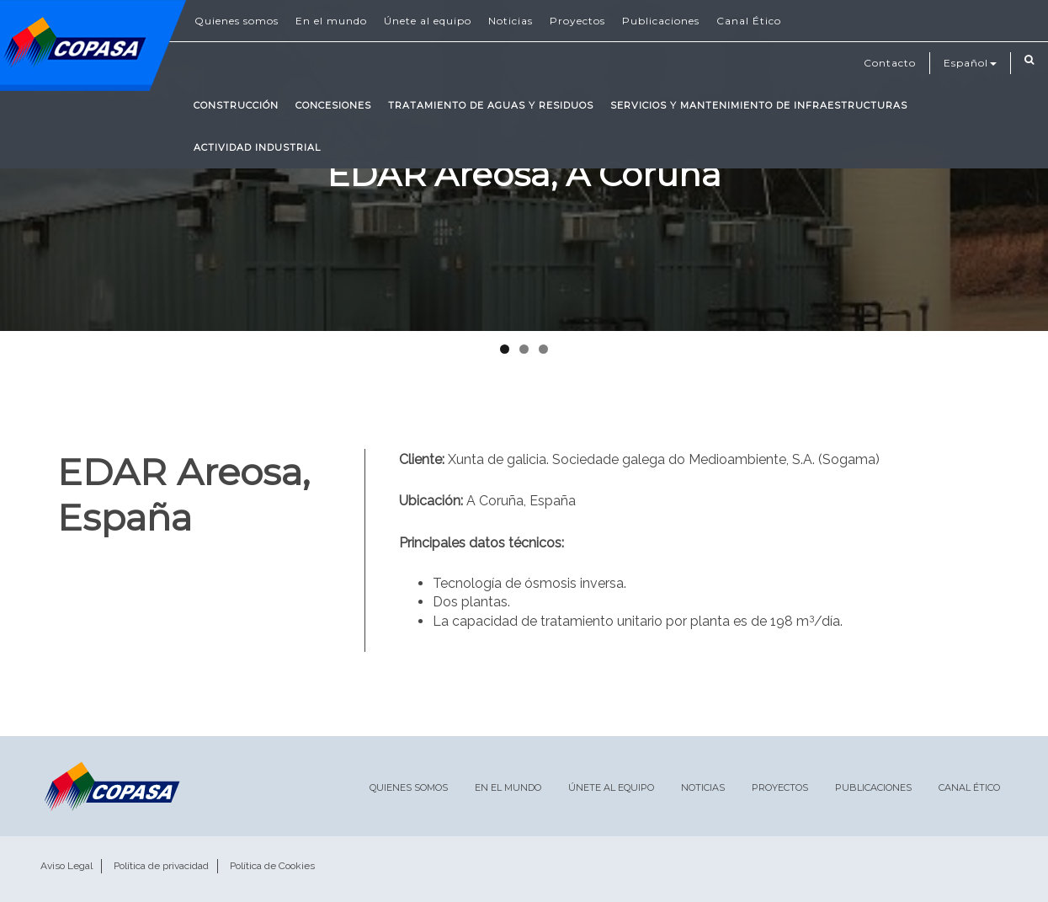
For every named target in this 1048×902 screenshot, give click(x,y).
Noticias (510, 20)
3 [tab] (543, 349)
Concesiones (333, 105)
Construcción (236, 105)
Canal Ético (748, 20)
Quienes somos (236, 20)
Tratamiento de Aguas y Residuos (490, 105)
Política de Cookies (272, 866)
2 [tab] (524, 349)
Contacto (890, 62)
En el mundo (331, 20)
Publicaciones (661, 20)
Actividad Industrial (257, 147)
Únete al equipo (427, 20)
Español (970, 62)
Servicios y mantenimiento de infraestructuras (758, 105)
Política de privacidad (161, 866)
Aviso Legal (66, 866)
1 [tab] (504, 349)
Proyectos (577, 20)
